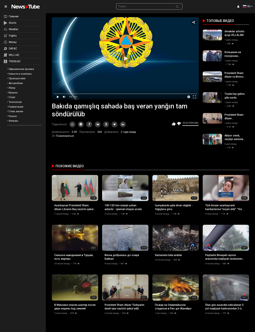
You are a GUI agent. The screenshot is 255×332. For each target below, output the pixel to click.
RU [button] (247, 6)
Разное (13, 116)
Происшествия (17, 78)
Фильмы (13, 120)
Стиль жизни (16, 111)
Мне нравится (173, 123)
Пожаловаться (63, 135)
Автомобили (16, 83)
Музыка (13, 92)
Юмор (12, 87)
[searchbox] (144, 6)
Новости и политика (20, 73)
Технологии (15, 102)
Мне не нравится (179, 123)
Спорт (12, 97)
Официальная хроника (21, 69)
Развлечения (16, 106)
